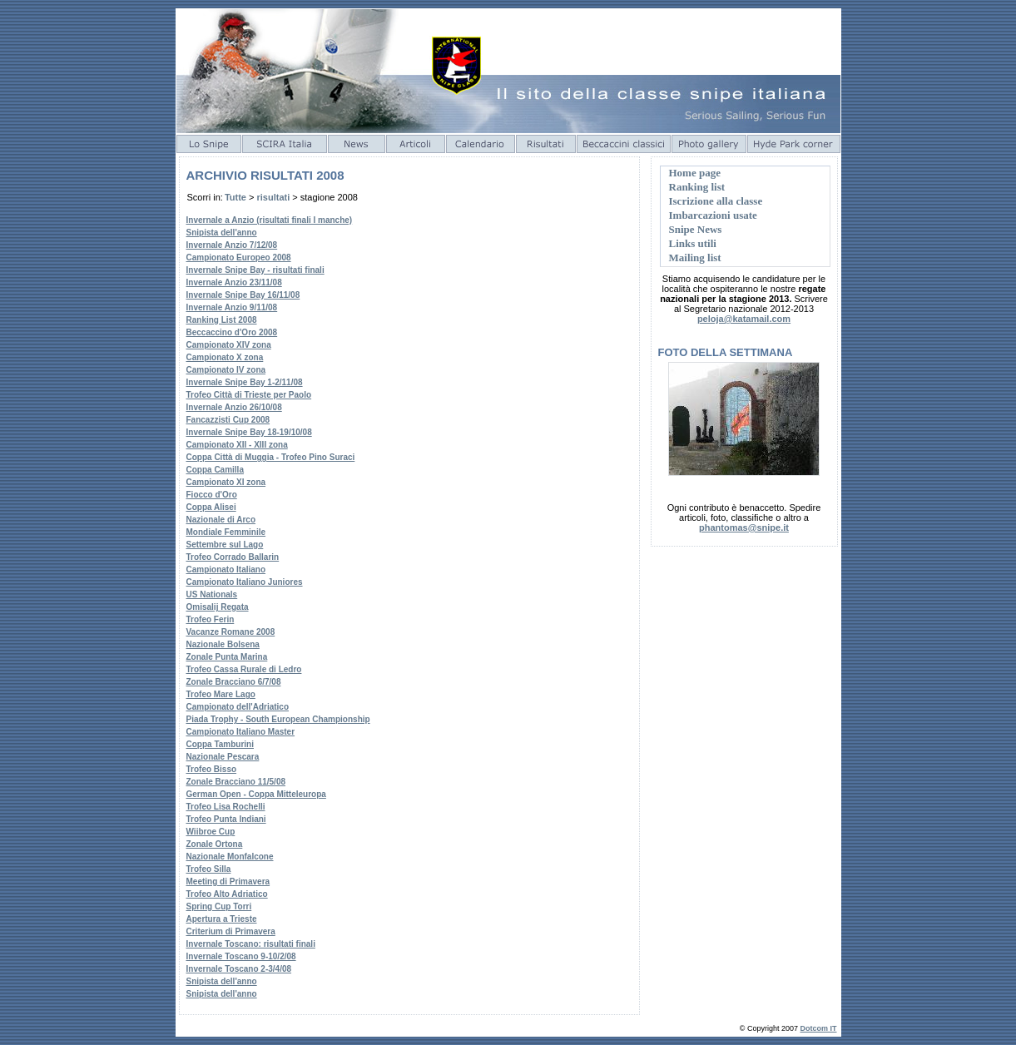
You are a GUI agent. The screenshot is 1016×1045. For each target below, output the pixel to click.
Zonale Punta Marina (227, 656)
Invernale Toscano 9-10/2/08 (241, 956)
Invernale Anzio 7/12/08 (232, 245)
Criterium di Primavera (230, 931)
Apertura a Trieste (221, 919)
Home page (695, 172)
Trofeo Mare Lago (220, 694)
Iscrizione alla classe (716, 201)
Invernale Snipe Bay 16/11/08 (243, 295)
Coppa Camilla (215, 469)
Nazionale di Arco (221, 519)
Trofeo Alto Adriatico (227, 894)
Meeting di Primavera (228, 881)
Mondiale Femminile (226, 532)
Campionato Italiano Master (240, 731)
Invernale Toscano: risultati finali (250, 943)
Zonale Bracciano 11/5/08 (236, 781)
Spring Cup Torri (219, 906)
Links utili (692, 243)
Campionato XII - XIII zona (237, 444)
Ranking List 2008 (221, 319)
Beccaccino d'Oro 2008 (232, 332)
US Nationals (212, 594)
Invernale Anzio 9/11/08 (232, 307)
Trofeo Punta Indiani (226, 819)
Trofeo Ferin (210, 619)
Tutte (235, 197)
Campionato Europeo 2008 (238, 257)
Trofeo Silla (208, 869)
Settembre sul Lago (225, 544)
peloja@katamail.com (743, 319)
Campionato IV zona (226, 369)
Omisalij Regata (217, 607)
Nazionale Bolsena (223, 644)
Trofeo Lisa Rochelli (225, 806)
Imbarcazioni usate (713, 215)
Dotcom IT (818, 1028)
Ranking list (697, 187)
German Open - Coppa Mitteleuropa (256, 794)
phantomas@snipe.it (744, 527)
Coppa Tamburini (220, 744)
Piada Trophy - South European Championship (278, 719)
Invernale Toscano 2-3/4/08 (239, 968)
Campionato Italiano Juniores (244, 582)
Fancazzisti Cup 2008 (228, 419)
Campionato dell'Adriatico (238, 706)
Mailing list (695, 257)
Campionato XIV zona (228, 344)
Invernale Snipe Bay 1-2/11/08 (244, 382)
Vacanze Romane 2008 (230, 631)
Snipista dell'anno (221, 232)
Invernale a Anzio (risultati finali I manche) (269, 220)
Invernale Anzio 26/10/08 (234, 407)
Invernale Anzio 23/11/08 (234, 282)
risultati (273, 197)
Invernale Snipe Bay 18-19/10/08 (249, 432)
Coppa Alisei (211, 507)
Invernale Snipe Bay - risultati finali (255, 270)
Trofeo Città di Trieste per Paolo (249, 394)
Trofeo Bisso (211, 769)
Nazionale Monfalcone (230, 856)
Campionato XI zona (226, 482)
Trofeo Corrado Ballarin (233, 557)
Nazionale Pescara (223, 756)
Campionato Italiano (226, 569)
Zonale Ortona (214, 844)
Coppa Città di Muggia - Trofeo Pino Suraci (270, 457)
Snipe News (695, 229)
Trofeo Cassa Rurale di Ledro (244, 669)
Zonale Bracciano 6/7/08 (233, 681)
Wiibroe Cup (210, 831)
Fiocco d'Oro (211, 494)
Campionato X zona (225, 357)
